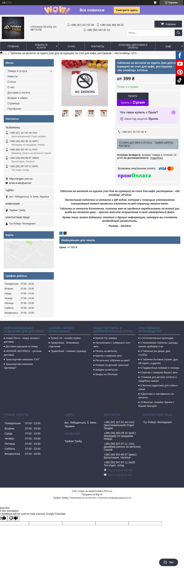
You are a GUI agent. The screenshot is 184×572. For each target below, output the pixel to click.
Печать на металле (106, 351)
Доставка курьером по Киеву (22, 346)
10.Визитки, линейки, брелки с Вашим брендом (156, 404)
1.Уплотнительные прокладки (156, 338)
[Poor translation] (13, 518)
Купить (132, 95)
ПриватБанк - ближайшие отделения (64, 344)
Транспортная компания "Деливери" (18, 366)
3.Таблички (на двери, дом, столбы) (154, 353)
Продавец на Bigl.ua (92, 494)
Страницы (13, 103)
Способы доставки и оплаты (133, 46)
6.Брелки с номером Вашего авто (159, 372)
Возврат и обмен (17, 97)
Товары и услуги (41, 46)
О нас (71, 46)
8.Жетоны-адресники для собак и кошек (158, 387)
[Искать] (178, 33)
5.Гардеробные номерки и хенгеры (159, 367)
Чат (169, 562)
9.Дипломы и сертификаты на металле (156, 395)
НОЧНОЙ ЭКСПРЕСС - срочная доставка (22, 353)
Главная (13, 46)
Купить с (133, 102)
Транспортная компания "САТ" (23, 359)
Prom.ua (108, 491)
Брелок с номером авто (108, 355)
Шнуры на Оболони (106, 374)
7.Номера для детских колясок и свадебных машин (157, 379)
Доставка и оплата (18, 92)
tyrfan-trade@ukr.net (20, 183)
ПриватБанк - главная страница (68, 351)
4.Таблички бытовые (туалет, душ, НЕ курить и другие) (158, 361)
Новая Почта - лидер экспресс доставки (22, 340)
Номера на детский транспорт (112, 365)
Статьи (11, 81)
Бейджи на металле (106, 369)
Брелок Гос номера (106, 338)
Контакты (97, 46)
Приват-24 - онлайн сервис (66, 338)
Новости (12, 76)
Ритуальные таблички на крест (112, 360)
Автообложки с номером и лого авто (111, 344)
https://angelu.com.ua (20, 178)
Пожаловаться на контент (83, 498)
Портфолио (14, 108)
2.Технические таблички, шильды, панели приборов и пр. (158, 344)
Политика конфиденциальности (114, 498)
